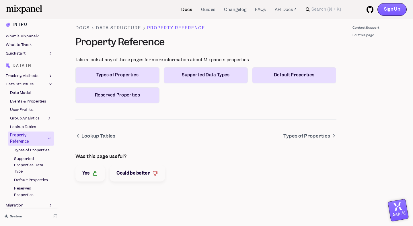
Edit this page (363, 35)
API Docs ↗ (286, 9)
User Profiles (22, 47)
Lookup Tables (23, 63)
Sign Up (392, 9)
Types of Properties (32, 87)
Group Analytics (31, 55)
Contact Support (365, 28)
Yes (90, 173)
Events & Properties (28, 38)
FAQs (260, 9)
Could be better (137, 173)
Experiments (17, 198)
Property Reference (31, 75)
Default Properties (31, 117)
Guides (208, 9)
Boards (29, 182)
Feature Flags (29, 190)
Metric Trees (17, 207)
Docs (186, 9)
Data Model (20, 29)
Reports (29, 173)
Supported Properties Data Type (29, 102)
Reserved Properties (24, 128)
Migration (29, 142)
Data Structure (29, 21)
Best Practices (29, 151)
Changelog (235, 9)
